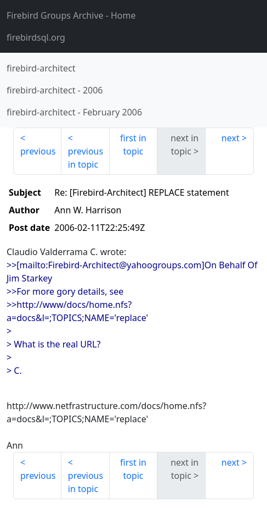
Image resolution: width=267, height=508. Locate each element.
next (230, 138)
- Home (71, 15)
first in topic (133, 144)
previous (37, 151)
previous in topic (85, 157)
